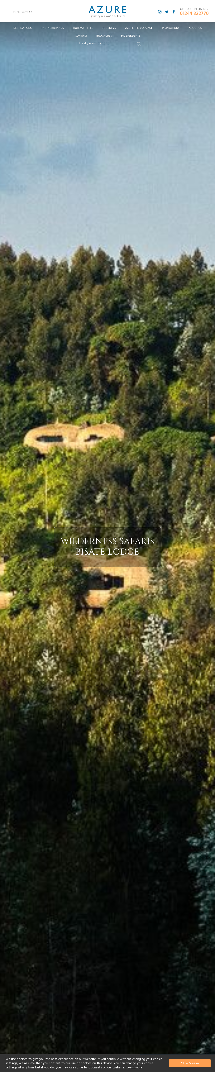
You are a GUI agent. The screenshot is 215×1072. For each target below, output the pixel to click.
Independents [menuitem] (130, 36)
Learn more (134, 1067)
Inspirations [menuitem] (171, 28)
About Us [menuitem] (195, 28)
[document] (108, 1063)
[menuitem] (22, 28)
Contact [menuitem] (81, 36)
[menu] (107, 33)
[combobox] (107, 43)
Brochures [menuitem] (104, 36)
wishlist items (22, 12)
